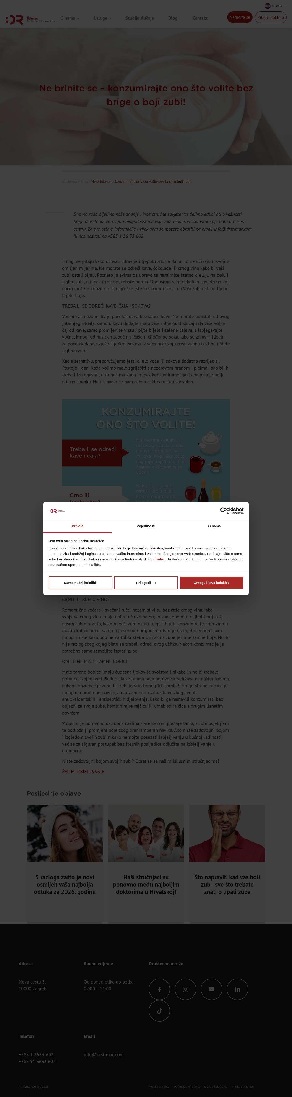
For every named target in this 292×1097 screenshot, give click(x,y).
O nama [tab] (214, 526)
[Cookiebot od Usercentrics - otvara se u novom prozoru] (224, 511)
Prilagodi (146, 583)
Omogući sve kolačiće (212, 583)
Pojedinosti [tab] (146, 526)
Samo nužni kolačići (80, 583)
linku (160, 559)
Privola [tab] (77, 526)
